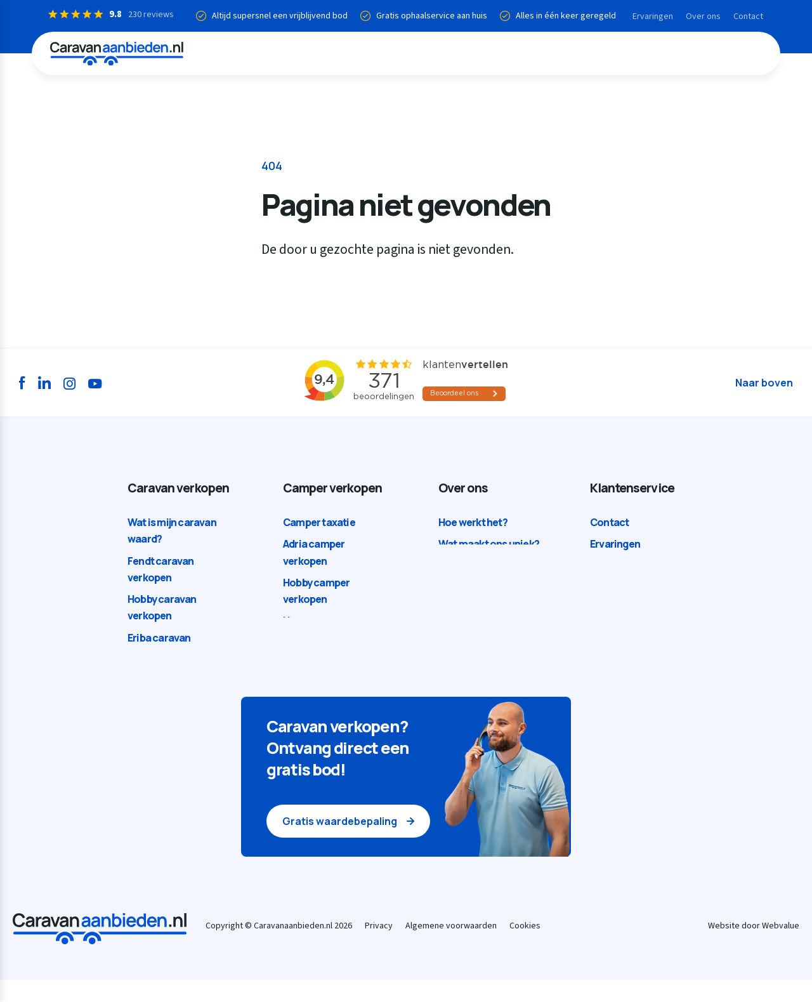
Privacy (379, 948)
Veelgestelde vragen (637, 567)
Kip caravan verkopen (178, 678)
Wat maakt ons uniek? (488, 544)
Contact (743, 16)
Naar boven (764, 383)
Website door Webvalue (753, 948)
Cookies (524, 948)
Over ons (698, 16)
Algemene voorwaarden (451, 948)
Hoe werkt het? (473, 523)
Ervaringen (647, 16)
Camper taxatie (319, 523)
